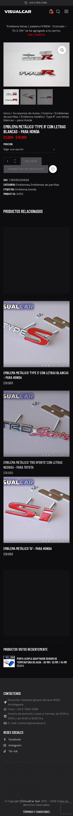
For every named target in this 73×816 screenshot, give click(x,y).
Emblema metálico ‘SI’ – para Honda (27, 555)
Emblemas (23, 185)
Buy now (31, 161)
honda (32, 189)
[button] (66, 11)
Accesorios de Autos (26, 113)
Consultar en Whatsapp (26, 169)
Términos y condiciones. (36, 811)
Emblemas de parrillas (45, 185)
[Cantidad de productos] (11, 161)
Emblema (21, 189)
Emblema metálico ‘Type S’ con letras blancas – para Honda (35, 384)
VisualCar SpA (31, 801)
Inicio (6, 113)
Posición (7, 144)
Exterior (47, 113)
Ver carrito (36, 35)
